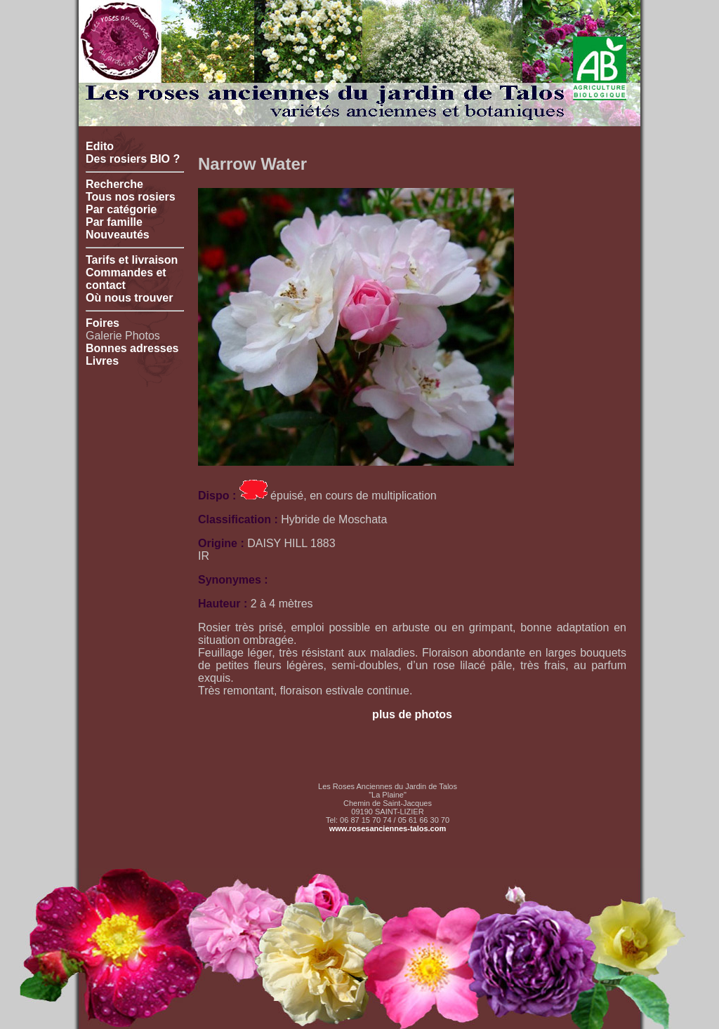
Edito (100, 146)
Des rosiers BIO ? (133, 159)
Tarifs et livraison (132, 260)
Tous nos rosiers (131, 197)
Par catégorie (121, 209)
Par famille (114, 222)
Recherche (114, 184)
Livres (102, 361)
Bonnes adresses (132, 348)
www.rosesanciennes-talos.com (387, 828)
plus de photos (412, 714)
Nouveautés (118, 235)
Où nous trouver (129, 298)
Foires (102, 323)
